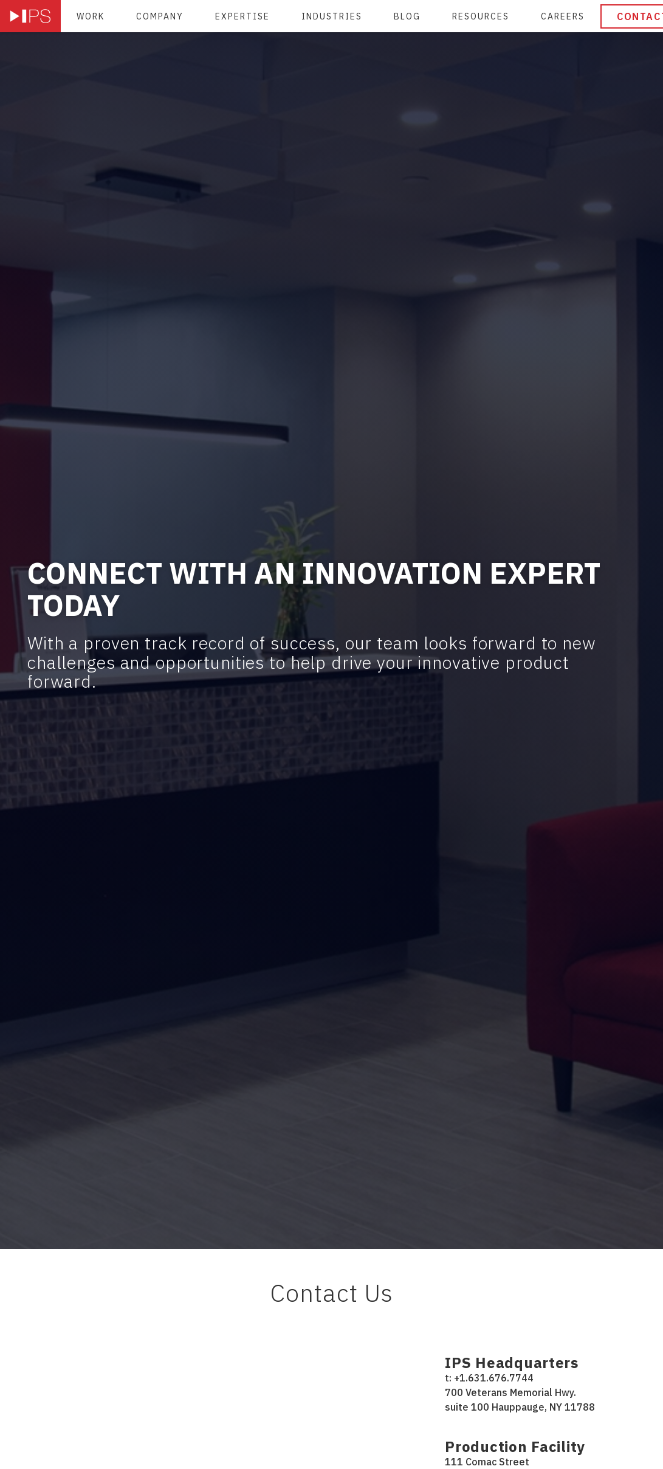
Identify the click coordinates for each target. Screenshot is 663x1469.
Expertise (242, 16)
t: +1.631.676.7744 (489, 1378)
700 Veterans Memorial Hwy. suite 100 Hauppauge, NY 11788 (520, 1399)
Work (91, 16)
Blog (407, 16)
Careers (563, 16)
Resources (480, 16)
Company (160, 16)
